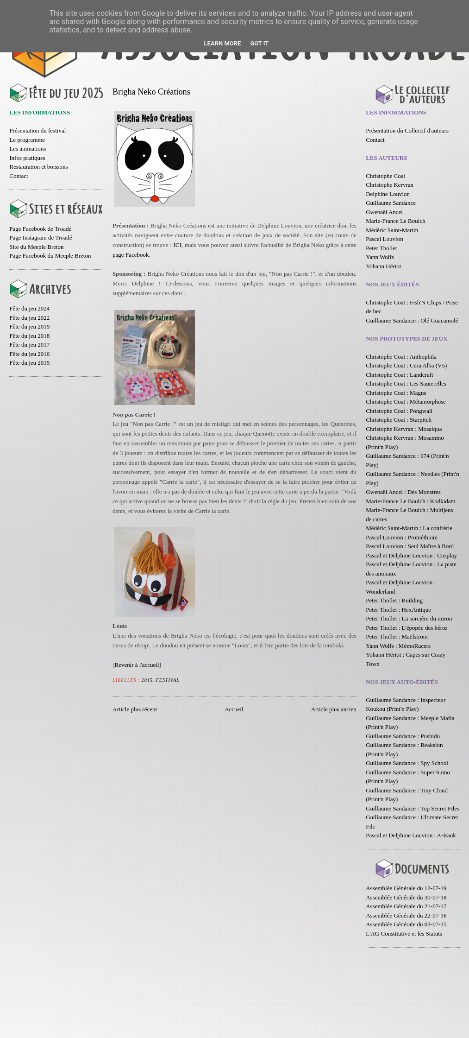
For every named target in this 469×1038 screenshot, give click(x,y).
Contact (18, 175)
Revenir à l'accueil (136, 664)
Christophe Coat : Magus (396, 392)
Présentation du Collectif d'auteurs (407, 130)
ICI (177, 244)
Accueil (234, 709)
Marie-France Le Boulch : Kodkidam (411, 501)
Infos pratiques (27, 157)
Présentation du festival (37, 130)
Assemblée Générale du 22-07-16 (406, 915)
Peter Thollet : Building (394, 600)
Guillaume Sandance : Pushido (403, 736)
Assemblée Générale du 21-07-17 (406, 906)
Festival (168, 680)
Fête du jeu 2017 (29, 344)
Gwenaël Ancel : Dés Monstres (403, 491)
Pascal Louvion (384, 238)
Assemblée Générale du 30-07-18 (406, 897)
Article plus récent (135, 709)
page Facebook (131, 254)
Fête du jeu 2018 (29, 335)
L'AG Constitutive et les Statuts (404, 933)
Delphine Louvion (388, 193)
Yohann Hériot (383, 266)
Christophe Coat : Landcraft (399, 374)
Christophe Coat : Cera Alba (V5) (406, 365)
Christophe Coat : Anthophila (401, 356)
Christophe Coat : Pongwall (399, 410)
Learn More (222, 43)
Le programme (27, 139)
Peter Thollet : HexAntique (398, 609)
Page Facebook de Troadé (40, 228)
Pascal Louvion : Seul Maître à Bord (410, 546)
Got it (259, 43)
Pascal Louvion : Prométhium (402, 537)
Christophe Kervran (389, 184)
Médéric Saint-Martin (392, 230)
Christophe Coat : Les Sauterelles (406, 383)
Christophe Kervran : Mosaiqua (404, 428)
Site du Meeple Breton (36, 246)
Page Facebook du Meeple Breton (50, 255)
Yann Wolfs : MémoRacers (398, 645)
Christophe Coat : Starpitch (398, 419)
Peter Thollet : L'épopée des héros (406, 627)
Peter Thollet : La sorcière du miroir (409, 618)
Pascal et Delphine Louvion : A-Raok (411, 835)
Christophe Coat (385, 175)
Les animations (27, 148)
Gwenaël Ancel (384, 212)
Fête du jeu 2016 (29, 353)
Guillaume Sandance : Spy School (407, 763)
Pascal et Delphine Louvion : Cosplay (411, 555)
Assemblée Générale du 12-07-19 (406, 888)
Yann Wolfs (380, 256)
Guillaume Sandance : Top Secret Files (412, 808)
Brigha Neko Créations (151, 91)
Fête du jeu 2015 (29, 362)
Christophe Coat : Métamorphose (406, 401)
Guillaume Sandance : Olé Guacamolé (412, 320)
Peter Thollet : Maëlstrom (397, 636)
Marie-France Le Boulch (395, 220)
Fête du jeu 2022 (29, 317)
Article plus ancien (333, 709)
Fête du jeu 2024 (29, 308)
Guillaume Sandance (391, 202)
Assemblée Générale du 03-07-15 (406, 924)
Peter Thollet (381, 248)
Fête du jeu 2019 (29, 326)
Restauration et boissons (38, 166)
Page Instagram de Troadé (40, 237)
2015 (147, 680)
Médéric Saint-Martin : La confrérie (409, 528)
